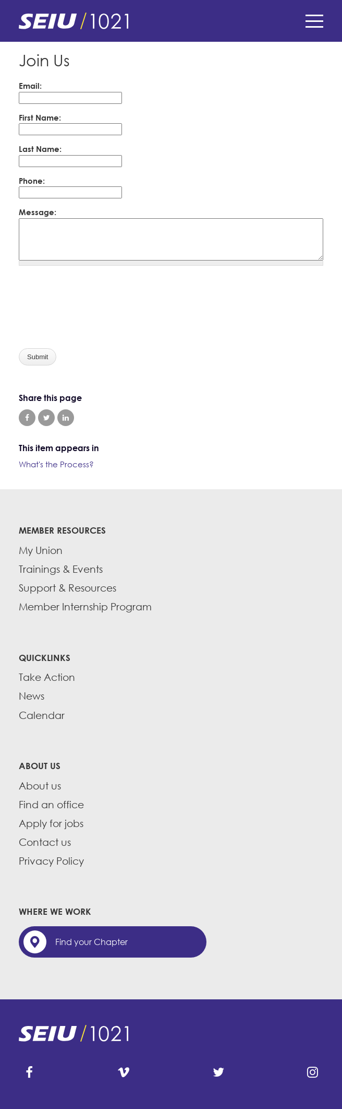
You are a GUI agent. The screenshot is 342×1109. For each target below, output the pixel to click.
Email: (30, 85)
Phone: (32, 180)
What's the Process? (56, 464)
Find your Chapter (91, 942)
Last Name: (40, 149)
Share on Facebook (27, 417)
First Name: (40, 117)
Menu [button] (314, 21)
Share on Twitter (46, 417)
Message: (37, 212)
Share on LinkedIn (65, 417)
